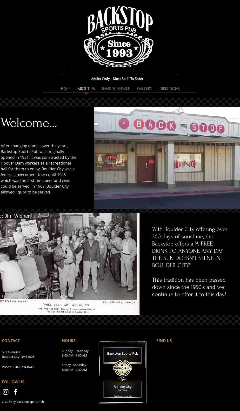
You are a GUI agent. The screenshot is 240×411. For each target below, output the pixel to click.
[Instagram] (5, 392)
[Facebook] (15, 392)
